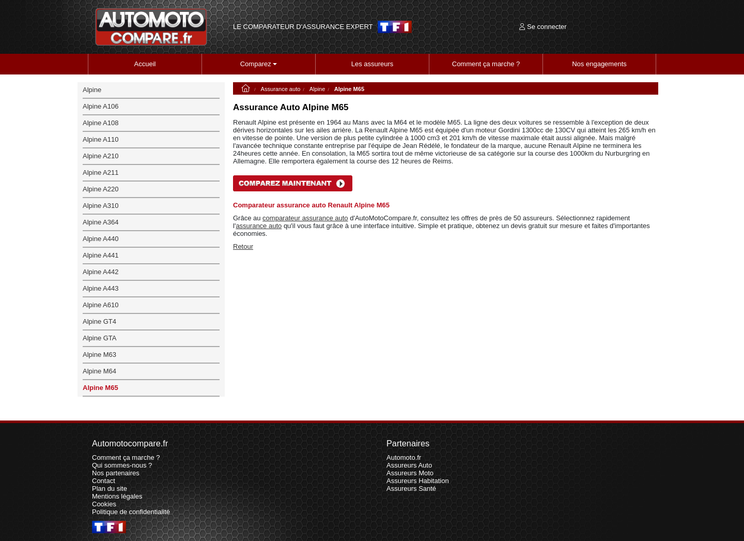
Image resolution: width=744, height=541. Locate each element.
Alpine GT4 (99, 321)
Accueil (145, 64)
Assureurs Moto (409, 473)
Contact (103, 481)
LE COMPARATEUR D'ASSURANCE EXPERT (303, 27)
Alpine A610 (100, 305)
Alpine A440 (100, 239)
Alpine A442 (100, 272)
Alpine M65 (100, 388)
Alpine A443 (100, 288)
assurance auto (259, 226)
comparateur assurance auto (305, 218)
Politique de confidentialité (131, 512)
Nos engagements (599, 64)
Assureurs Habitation (417, 481)
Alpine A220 (100, 189)
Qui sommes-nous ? (122, 465)
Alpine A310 (100, 205)
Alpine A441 (100, 255)
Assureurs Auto (409, 465)
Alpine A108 (100, 123)
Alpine (317, 89)
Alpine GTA (100, 338)
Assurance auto (281, 89)
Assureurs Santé (411, 488)
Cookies (104, 504)
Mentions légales (117, 496)
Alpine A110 (100, 139)
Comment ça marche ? (486, 64)
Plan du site (109, 488)
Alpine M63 (99, 354)
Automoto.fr (403, 457)
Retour (243, 246)
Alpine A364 (100, 222)
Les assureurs (372, 64)
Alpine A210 (100, 156)
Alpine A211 (100, 172)
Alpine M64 (99, 371)
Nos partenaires (116, 473)
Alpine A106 (100, 106)
